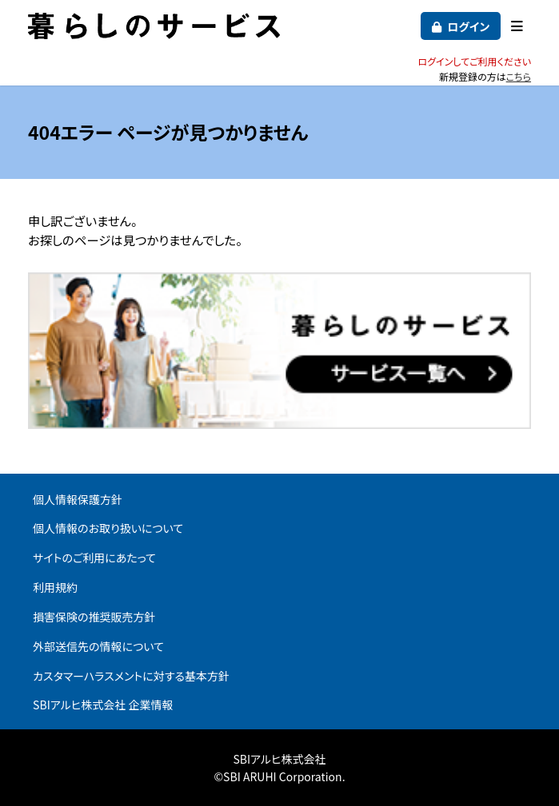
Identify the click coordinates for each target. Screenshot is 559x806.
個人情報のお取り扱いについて (108, 528)
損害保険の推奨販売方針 (94, 617)
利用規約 (55, 587)
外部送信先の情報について (98, 646)
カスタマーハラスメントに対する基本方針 (131, 676)
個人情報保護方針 (77, 499)
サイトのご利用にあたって (94, 558)
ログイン (468, 26)
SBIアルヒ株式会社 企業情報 (103, 705)
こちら (518, 76)
